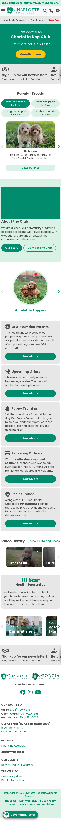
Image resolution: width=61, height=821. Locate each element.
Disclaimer (11, 801)
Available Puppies (14, 20)
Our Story (11, 248)
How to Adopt (18, 563)
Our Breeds (37, 20)
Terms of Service (17, 804)
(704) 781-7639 (28, 717)
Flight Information (12, 780)
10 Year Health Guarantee (17, 765)
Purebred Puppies (45, 113)
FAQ (21, 801)
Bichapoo (30, 151)
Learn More (30, 356)
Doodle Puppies (45, 103)
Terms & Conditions (42, 804)
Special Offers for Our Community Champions (30, 2)
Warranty (31, 801)
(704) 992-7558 (28, 713)
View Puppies (31, 54)
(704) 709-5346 (20, 710)
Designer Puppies (15, 113)
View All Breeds (15, 103)
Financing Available (13, 746)
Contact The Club (40, 248)
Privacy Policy (47, 801)
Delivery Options (11, 776)
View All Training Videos (45, 541)
